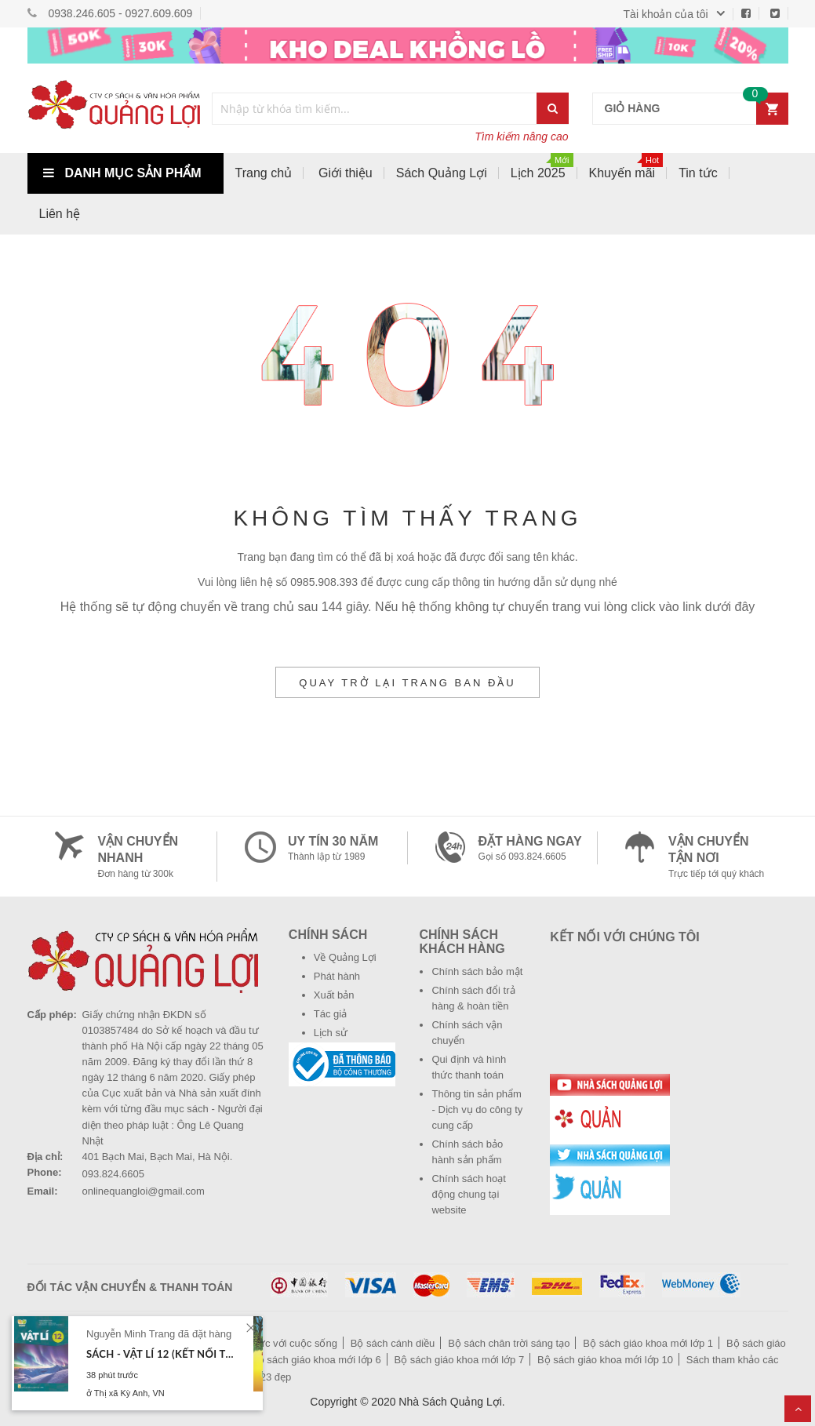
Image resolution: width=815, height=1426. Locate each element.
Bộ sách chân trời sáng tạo (508, 1343)
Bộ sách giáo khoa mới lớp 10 (605, 1360)
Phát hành (337, 976)
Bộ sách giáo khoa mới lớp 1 (648, 1343)
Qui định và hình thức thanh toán (468, 1067)
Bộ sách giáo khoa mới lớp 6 (316, 1360)
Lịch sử (330, 1033)
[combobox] (375, 108)
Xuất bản (334, 995)
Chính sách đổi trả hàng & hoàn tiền (473, 998)
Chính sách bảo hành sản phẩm (467, 1152)
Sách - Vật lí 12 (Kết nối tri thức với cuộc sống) (162, 1354)
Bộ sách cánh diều (393, 1343)
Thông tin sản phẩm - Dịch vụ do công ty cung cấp (476, 1109)
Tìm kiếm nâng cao (521, 136)
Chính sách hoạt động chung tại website (468, 1194)
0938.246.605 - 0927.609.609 (121, 13)
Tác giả (330, 1014)
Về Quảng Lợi (345, 957)
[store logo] (113, 108)
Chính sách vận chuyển (466, 1032)
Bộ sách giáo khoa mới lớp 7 (460, 1360)
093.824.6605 (113, 1174)
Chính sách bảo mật (476, 971)
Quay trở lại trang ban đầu (407, 683)
